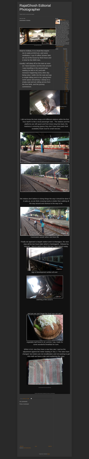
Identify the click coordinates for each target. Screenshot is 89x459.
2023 (65, 54)
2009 (65, 103)
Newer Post (21, 446)
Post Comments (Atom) (27, 447)
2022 (65, 55)
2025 (65, 51)
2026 (65, 50)
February (66, 90)
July (66, 69)
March (66, 88)
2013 (65, 98)
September (66, 66)
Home (36, 446)
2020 (65, 58)
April (66, 87)
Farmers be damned (66, 73)
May (66, 86)
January (66, 91)
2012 (65, 99)
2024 (65, 53)
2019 (65, 59)
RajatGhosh (63, 19)
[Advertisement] (35, 437)
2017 (65, 93)
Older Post (50, 446)
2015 (65, 95)
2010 (65, 102)
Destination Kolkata (66, 83)
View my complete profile (59, 46)
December (66, 62)
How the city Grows (67, 75)
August (66, 68)
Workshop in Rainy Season (67, 80)
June (66, 84)
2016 (65, 94)
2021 (65, 57)
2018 (65, 61)
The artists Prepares (67, 71)
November (66, 63)
